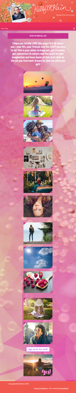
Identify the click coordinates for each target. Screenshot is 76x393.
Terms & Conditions (40, 388)
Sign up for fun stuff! (38, 349)
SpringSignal (64, 388)
